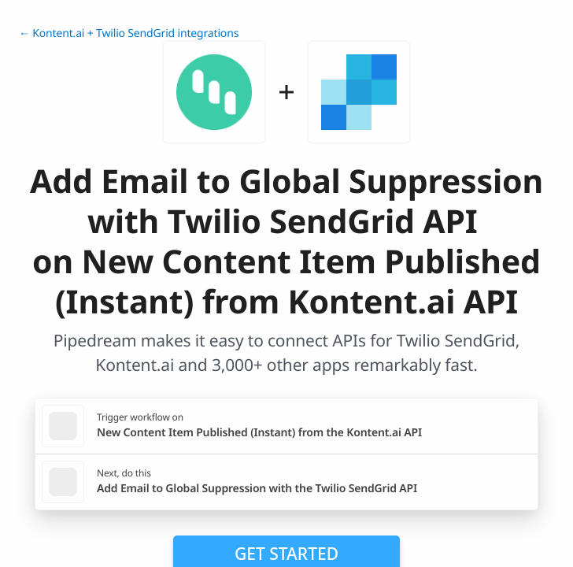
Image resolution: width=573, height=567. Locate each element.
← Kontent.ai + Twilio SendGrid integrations (128, 33)
